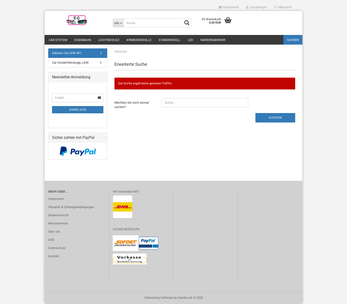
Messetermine (58, 223)
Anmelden (78, 109)
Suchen (293, 40)
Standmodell (169, 40)
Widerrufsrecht (58, 215)
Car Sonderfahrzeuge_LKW (70, 62)
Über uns (54, 231)
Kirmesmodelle (139, 40)
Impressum (56, 199)
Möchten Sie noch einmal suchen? (131, 105)
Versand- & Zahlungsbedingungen (71, 207)
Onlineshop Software (158, 297)
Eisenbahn (82, 40)
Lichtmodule (108, 40)
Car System (58, 40)
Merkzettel (283, 7)
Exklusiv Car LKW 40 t (66, 53)
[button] (228, 7)
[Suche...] (118, 23)
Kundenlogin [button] (256, 7)
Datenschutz (57, 248)
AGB (51, 240)
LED (190, 40)
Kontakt (53, 256)
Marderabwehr (212, 40)
